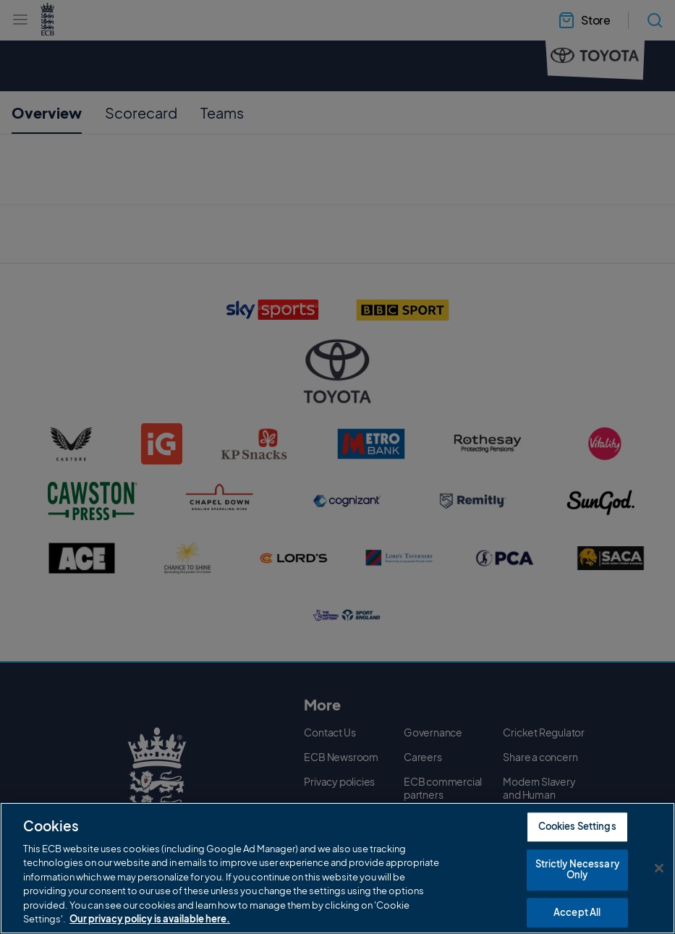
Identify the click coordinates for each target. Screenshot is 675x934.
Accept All (576, 913)
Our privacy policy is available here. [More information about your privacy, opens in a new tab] (149, 919)
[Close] (659, 869)
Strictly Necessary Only (577, 870)
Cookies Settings (577, 827)
